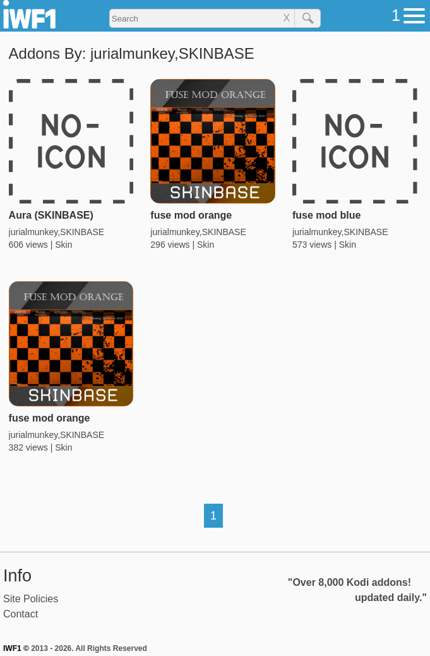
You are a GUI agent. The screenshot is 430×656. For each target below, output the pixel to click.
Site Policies (30, 598)
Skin (63, 245)
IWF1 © (16, 648)
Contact (20, 614)
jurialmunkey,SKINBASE (56, 232)
